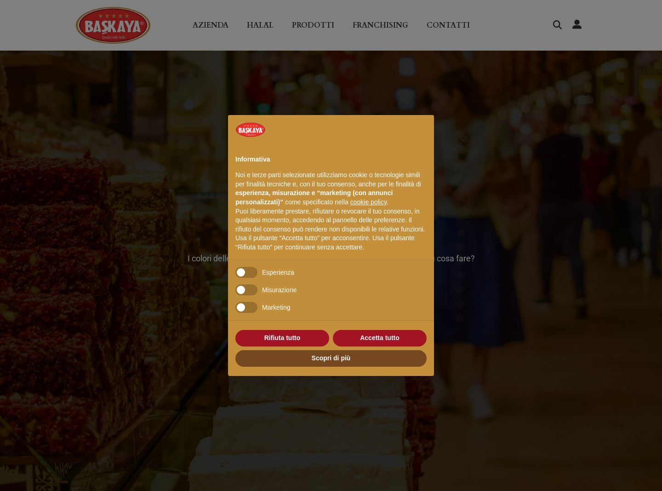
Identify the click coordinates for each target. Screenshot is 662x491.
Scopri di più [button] (331, 358)
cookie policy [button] (368, 202)
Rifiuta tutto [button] (282, 337)
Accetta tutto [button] (379, 337)
